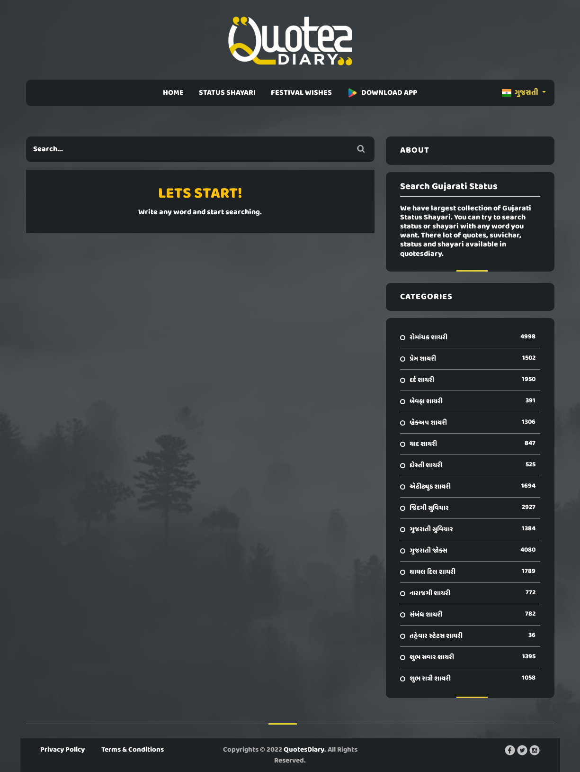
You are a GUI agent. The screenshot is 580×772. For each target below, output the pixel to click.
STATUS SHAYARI (227, 93)
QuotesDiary (304, 749)
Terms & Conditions (132, 749)
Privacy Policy (62, 749)
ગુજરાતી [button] (521, 93)
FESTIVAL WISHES (301, 93)
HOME (173, 93)
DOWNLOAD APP (382, 93)
